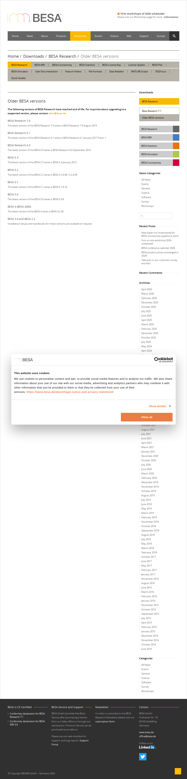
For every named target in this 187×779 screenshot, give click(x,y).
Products (61, 36)
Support (144, 36)
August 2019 (148, 495)
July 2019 (146, 499)
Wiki (129, 36)
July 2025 (146, 311)
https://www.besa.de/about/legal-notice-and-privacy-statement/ (70, 391)
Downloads (80, 36)
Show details (157, 406)
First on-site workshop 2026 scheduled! (156, 242)
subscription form (105, 721)
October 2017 (148, 556)
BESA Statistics (87, 65)
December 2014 (149, 635)
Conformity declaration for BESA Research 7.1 (27, 715)
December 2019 (149, 482)
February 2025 (149, 328)
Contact (161, 36)
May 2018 (146, 543)
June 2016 (146, 587)
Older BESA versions (153, 117)
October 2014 (148, 644)
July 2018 (146, 539)
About (44, 36)
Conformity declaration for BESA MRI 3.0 (27, 723)
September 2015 (150, 613)
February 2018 (149, 552)
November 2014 (150, 640)
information (171, 17)
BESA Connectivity (62, 65)
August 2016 (148, 583)
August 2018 (148, 535)
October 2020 (148, 460)
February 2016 (149, 596)
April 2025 (146, 320)
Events (98, 36)
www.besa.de (146, 732)
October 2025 (148, 306)
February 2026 (149, 298)
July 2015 (146, 618)
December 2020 (149, 456)
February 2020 (149, 477)
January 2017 (148, 574)
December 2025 (149, 302)
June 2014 (146, 649)
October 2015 (148, 609)
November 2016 (150, 578)
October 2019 (148, 491)
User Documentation (46, 71)
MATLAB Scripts (139, 71)
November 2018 (150, 521)
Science (114, 36)
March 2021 (147, 447)
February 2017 (149, 570)
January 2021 (148, 451)
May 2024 (146, 346)
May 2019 (146, 508)
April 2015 (146, 622)
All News (145, 179)
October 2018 (148, 526)
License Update (136, 65)
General (145, 188)
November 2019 (150, 486)
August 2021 (148, 429)
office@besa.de (147, 736)
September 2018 (150, 530)
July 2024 (146, 342)
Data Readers (116, 71)
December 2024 (149, 333)
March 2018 (147, 548)
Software (146, 197)
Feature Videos (73, 71)
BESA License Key (111, 65)
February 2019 (149, 517)
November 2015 (150, 605)
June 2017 (146, 561)
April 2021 (146, 442)
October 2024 (148, 337)
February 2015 (149, 627)
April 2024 (146, 350)
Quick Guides (18, 78)
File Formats (95, 71)
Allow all (146, 417)
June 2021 (146, 438)
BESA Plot (157, 65)
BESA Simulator (19, 71)
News (30, 36)
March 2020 (147, 473)
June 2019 (146, 504)
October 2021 (148, 425)
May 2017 (146, 565)
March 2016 (147, 592)
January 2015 (148, 631)
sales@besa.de (57, 113)
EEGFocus (160, 71)
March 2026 (147, 293)
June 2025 (146, 315)
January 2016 (148, 600)
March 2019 (147, 513)
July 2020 (146, 464)
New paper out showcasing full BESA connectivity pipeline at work (160, 234)
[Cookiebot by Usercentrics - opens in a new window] (157, 360)
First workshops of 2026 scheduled (142, 13)
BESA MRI (40, 65)
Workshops (147, 206)
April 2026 (146, 289)
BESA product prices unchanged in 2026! (159, 254)
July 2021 (146, 434)
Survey (145, 201)
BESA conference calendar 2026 (158, 248)
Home (15, 36)
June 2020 (146, 469)
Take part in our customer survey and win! (159, 261)
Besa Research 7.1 (151, 111)
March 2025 (147, 324)
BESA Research (62, 56)
